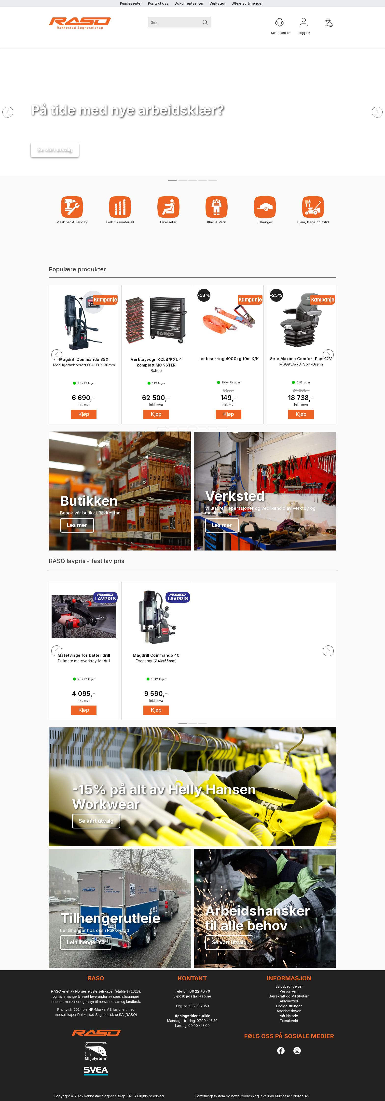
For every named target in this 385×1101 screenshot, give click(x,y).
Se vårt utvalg (55, 149)
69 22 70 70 (199, 991)
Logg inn (304, 23)
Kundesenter (131, 3)
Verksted (217, 3)
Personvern (289, 991)
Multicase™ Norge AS (292, 1096)
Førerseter (168, 211)
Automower (289, 1001)
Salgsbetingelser (289, 986)
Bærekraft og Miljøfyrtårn (289, 996)
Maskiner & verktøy (71, 211)
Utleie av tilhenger (247, 3)
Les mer (77, 525)
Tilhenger (265, 211)
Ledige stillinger (289, 1006)
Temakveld (289, 1021)
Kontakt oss (158, 3)
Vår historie (289, 1016)
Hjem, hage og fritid (313, 211)
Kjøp (83, 414)
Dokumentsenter (189, 3)
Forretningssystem (210, 1096)
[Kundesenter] (279, 22)
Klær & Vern (216, 211)
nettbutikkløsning (245, 1096)
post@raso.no (198, 996)
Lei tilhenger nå (86, 942)
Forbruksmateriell (120, 211)
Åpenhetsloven (289, 1011)
